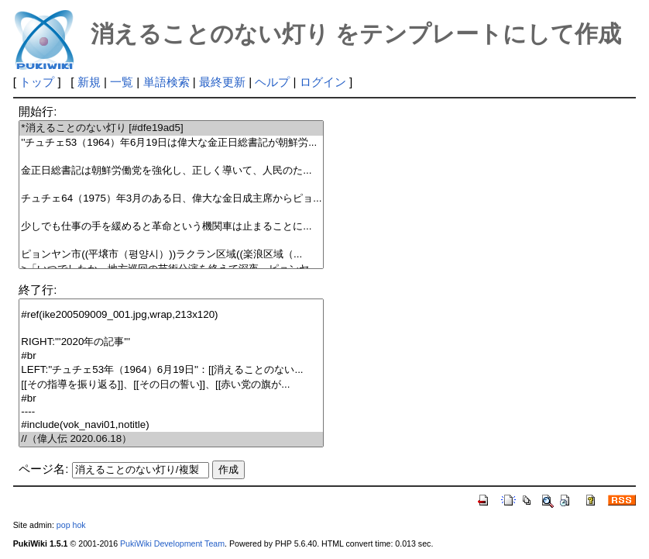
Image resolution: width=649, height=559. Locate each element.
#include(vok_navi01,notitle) (171, 425)
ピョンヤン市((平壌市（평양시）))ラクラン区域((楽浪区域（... (171, 254)
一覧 (121, 81)
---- (171, 412)
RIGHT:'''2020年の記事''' (171, 342)
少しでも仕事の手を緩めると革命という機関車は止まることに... (171, 226)
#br (171, 356)
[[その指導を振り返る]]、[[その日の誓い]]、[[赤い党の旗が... (171, 385)
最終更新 (222, 81)
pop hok (71, 525)
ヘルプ (272, 81)
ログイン (323, 81)
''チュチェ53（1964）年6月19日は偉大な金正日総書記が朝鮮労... (171, 143)
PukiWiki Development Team (172, 543)
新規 (89, 81)
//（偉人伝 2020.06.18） (171, 439)
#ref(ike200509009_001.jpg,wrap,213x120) (171, 315)
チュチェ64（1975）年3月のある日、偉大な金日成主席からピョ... (171, 199)
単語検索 (166, 81)
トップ (36, 81)
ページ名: (43, 468)
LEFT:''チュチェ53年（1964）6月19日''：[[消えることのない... (171, 370)
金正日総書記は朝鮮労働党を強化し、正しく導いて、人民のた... (171, 171)
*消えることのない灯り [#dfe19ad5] (171, 128)
